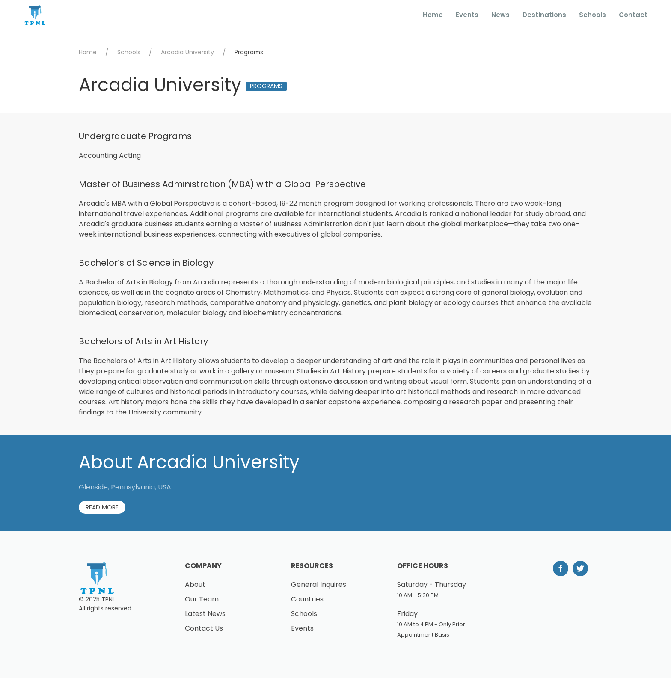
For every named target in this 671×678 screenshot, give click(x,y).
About (195, 584)
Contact (633, 14)
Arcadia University (187, 52)
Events (467, 14)
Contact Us (204, 628)
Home (433, 14)
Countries (307, 599)
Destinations (544, 14)
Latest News (205, 614)
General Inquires (318, 584)
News (500, 14)
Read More (102, 507)
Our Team (202, 599)
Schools (592, 14)
